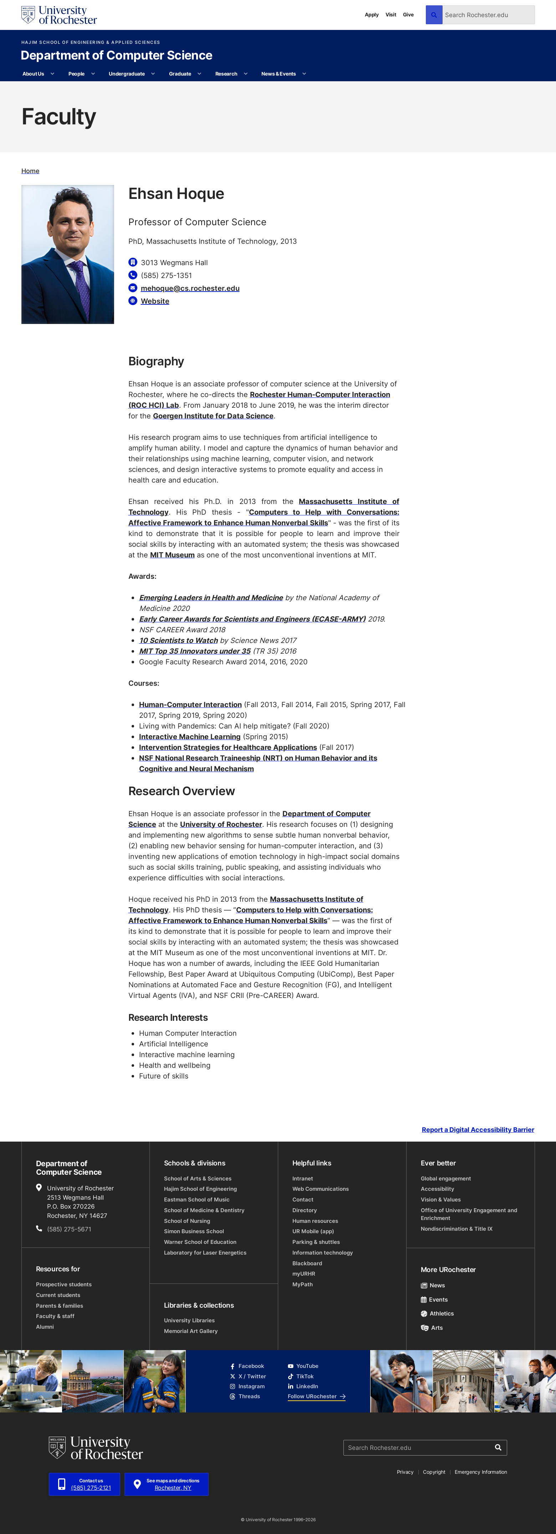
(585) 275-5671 (69, 1229)
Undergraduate (126, 73)
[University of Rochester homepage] (59, 15)
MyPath (302, 1284)
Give (408, 14)
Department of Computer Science (117, 55)
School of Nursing (187, 1221)
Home (30, 170)
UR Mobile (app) (313, 1231)
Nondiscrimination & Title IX (457, 1228)
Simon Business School (194, 1231)
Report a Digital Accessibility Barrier (478, 1130)
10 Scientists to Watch (178, 640)
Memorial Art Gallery (191, 1331)
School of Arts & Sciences (197, 1178)
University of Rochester (221, 824)
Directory (304, 1210)
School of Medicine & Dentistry (204, 1210)
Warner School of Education (200, 1242)
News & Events (278, 73)
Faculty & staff (55, 1316)
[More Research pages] (246, 73)
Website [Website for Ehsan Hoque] (155, 301)
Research (226, 73)
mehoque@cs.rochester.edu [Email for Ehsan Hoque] (190, 288)
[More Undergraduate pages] (153, 73)
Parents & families (59, 1305)
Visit (391, 14)
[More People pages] (93, 73)
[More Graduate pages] (199, 73)
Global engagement (446, 1178)
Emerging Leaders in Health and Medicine (211, 597)
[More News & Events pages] (304, 73)
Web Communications (320, 1189)
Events (434, 1299)
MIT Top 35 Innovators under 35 (194, 651)
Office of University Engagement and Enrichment (469, 1214)
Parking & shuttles (316, 1242)
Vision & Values (441, 1199)
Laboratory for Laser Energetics (205, 1252)
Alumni (45, 1326)
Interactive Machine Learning (190, 736)
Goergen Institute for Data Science (213, 416)
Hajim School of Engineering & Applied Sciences (90, 42)
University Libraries (189, 1320)
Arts (432, 1328)
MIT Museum (172, 555)
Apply (372, 14)
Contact (302, 1199)
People (76, 73)
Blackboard (307, 1263)
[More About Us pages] (52, 73)
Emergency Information (481, 1471)
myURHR (303, 1273)
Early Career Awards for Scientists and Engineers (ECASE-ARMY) (252, 619)
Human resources (315, 1221)
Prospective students (64, 1284)
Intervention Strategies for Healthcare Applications (228, 747)
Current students (58, 1295)
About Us (33, 73)
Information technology (322, 1252)
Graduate (180, 73)
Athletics (437, 1313)
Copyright (434, 1471)
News (433, 1285)
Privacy (405, 1471)
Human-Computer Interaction (190, 704)
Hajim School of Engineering (200, 1189)
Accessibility (437, 1189)
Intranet (302, 1178)
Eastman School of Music (197, 1199)
